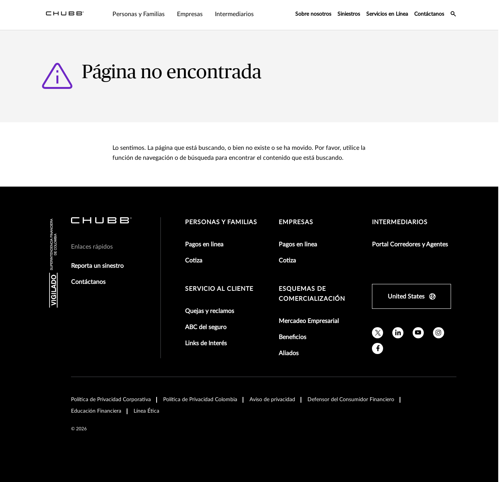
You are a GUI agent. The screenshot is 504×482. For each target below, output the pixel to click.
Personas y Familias (221, 222)
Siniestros (348, 14)
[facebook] (377, 348)
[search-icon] (453, 15)
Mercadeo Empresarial (309, 321)
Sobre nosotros (313, 14)
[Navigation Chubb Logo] (65, 15)
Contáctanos (429, 14)
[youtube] (418, 332)
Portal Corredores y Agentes (410, 244)
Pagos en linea (204, 244)
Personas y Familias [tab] (138, 14)
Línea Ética (146, 411)
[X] (377, 332)
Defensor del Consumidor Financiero (350, 399)
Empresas (296, 222)
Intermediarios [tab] (234, 14)
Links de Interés (206, 343)
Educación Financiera (96, 411)
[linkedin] (397, 332)
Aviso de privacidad (272, 399)
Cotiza (193, 260)
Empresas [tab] (190, 14)
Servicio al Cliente (219, 289)
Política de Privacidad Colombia (200, 399)
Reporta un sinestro (97, 266)
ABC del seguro (205, 327)
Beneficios (292, 337)
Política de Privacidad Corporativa (111, 399)
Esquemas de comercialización (312, 294)
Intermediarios (400, 222)
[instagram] (438, 332)
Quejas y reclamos (209, 311)
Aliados (289, 353)
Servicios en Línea (387, 14)
